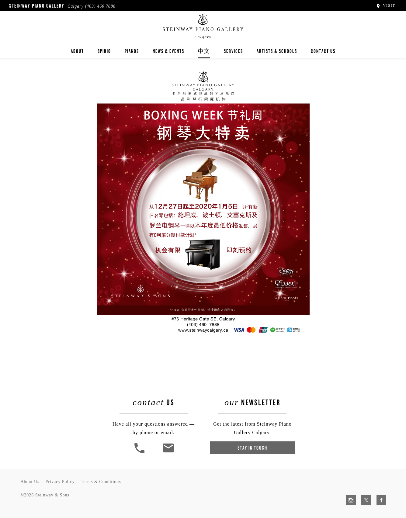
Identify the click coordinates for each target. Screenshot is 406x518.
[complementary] (362, 484)
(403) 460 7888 (100, 6)
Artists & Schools (277, 51)
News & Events (168, 51)
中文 (204, 51)
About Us (30, 481)
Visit (385, 5)
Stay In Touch (252, 447)
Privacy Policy (60, 481)
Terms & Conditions (101, 481)
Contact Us (323, 51)
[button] (140, 452)
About (77, 51)
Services (233, 51)
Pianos (132, 51)
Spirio (104, 51)
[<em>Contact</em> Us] (168, 452)
